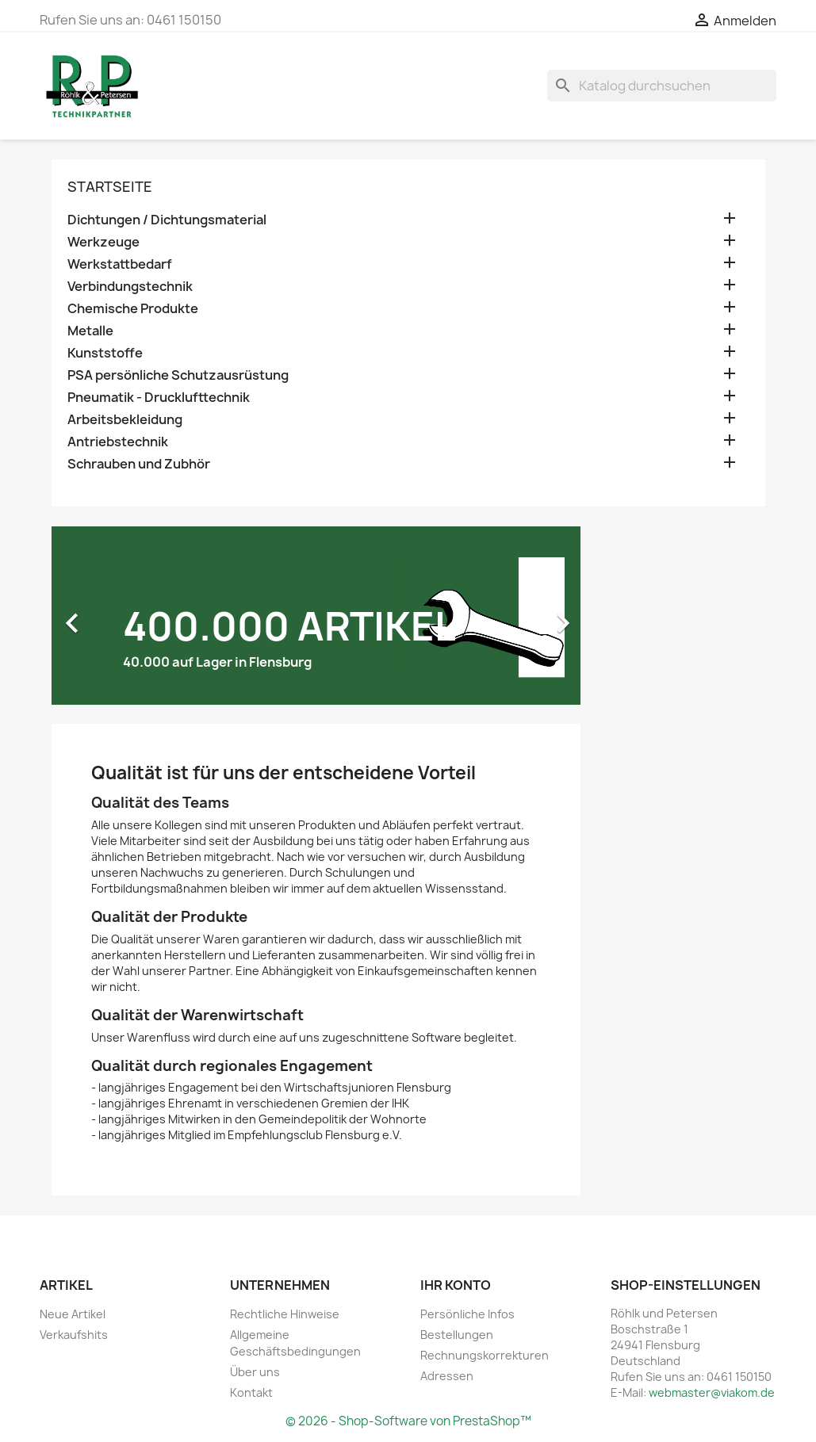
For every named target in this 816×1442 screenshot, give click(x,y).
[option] (316, 616)
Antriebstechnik (117, 442)
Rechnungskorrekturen (484, 1355)
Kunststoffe (105, 353)
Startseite (109, 187)
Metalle (90, 331)
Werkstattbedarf (119, 264)
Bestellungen (456, 1334)
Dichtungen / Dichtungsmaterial (166, 220)
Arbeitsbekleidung (124, 419)
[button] (91, 616)
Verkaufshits (74, 1334)
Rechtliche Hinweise (284, 1314)
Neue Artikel (72, 1314)
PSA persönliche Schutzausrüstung (178, 375)
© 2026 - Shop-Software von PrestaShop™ (408, 1421)
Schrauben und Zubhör (138, 464)
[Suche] (661, 85)
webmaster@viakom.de (712, 1392)
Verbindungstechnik (130, 286)
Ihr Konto (455, 1285)
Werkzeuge (103, 242)
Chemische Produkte (132, 308)
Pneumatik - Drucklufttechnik (158, 397)
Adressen (446, 1375)
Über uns (255, 1371)
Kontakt (251, 1392)
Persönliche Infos (467, 1314)
